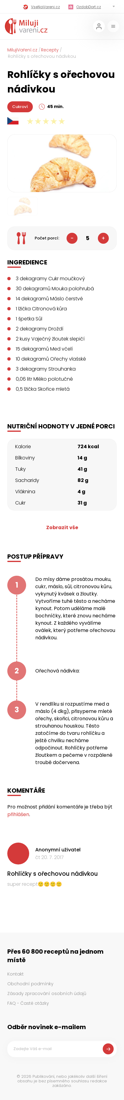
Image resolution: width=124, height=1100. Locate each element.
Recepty (50, 50)
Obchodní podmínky (30, 984)
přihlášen (18, 814)
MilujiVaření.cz (22, 50)
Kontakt (15, 974)
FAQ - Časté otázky (28, 1003)
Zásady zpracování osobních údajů (46, 993)
